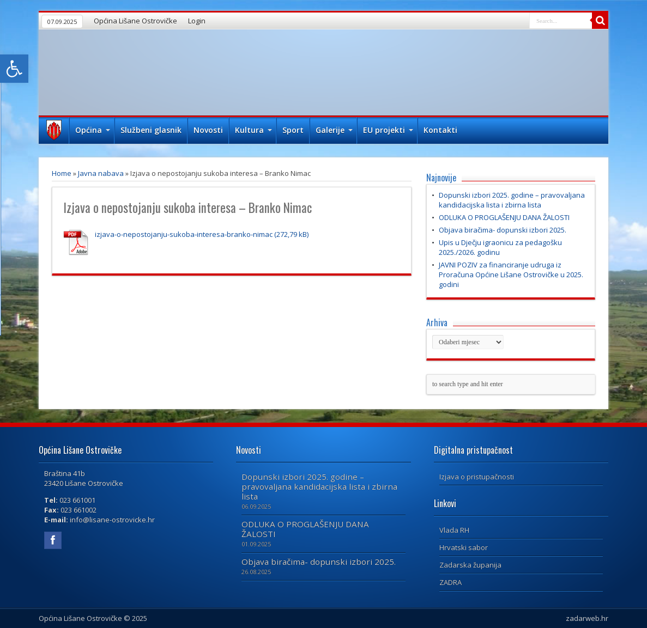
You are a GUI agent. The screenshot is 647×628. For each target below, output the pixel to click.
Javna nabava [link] (101, 173)
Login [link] (196, 21)
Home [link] (61, 173)
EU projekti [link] (388, 130)
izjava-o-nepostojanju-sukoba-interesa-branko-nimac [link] (184, 234)
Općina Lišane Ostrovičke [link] (135, 21)
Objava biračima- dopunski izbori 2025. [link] (502, 230)
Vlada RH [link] (454, 530)
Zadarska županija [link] (470, 565)
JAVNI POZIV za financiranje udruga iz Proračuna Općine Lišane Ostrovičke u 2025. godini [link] (511, 274)
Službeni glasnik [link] (151, 130)
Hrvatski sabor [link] (463, 547)
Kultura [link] (253, 130)
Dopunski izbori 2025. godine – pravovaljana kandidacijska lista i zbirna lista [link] (512, 200)
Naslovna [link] (54, 131)
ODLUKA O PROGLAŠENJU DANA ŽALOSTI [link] (504, 217)
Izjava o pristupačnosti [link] (476, 476)
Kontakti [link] (440, 130)
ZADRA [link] (450, 582)
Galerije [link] (334, 130)
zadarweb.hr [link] (587, 618)
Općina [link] (92, 130)
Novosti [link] (208, 130)
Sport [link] (293, 130)
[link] (14, 68)
